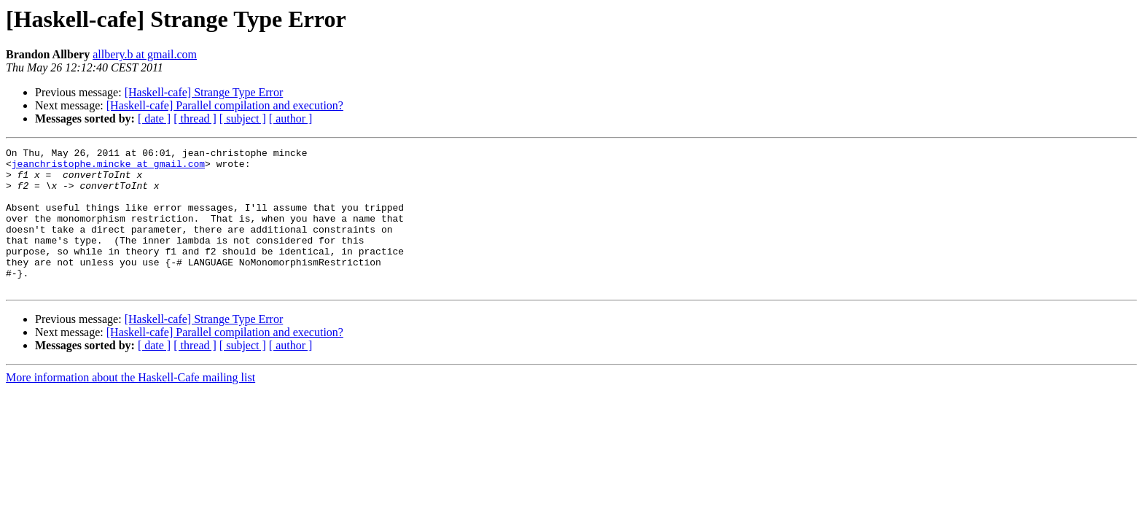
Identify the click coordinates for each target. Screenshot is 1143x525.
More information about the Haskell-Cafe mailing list (130, 406)
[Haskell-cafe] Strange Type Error (204, 92)
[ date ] (154, 118)
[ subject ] (242, 118)
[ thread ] (194, 118)
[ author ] (291, 118)
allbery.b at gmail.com (145, 54)
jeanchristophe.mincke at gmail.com (108, 167)
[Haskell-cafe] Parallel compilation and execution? (224, 105)
